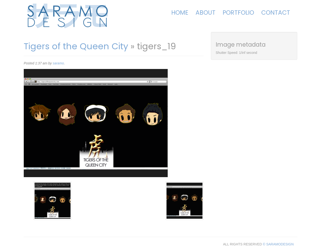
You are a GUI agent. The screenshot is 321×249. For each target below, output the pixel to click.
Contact (275, 12)
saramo (58, 63)
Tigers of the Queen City (76, 46)
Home (179, 12)
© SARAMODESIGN (278, 244)
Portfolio (238, 12)
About (205, 12)
